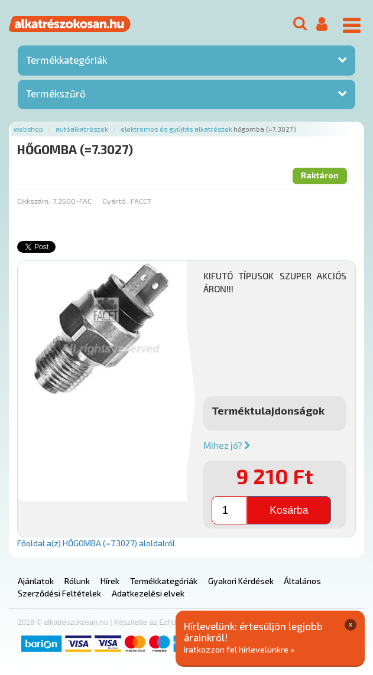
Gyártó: (115, 201)
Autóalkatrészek (82, 129)
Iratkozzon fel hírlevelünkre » (239, 649)
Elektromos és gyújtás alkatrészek (176, 129)
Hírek (109, 581)
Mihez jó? (227, 445)
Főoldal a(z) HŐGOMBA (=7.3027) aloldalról (96, 543)
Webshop (28, 129)
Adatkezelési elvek (148, 593)
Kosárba (289, 510)
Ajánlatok (36, 581)
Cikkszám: (33, 201)
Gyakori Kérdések (241, 581)
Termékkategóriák (66, 60)
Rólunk (77, 581)
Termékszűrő (56, 93)
